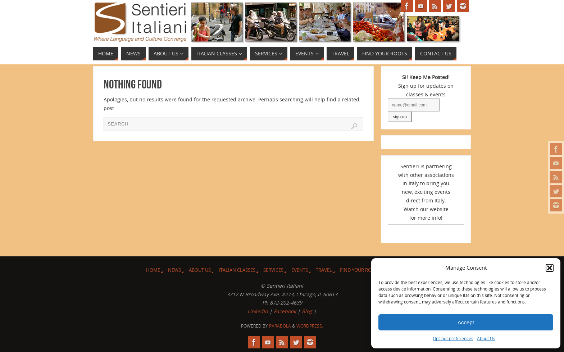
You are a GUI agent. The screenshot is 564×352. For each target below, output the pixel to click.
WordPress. (309, 326)
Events (299, 270)
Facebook (285, 311)
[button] (549, 267)
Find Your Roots (360, 270)
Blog (307, 311)
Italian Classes (237, 270)
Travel (324, 270)
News (174, 270)
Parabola (280, 326)
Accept (466, 322)
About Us (486, 338)
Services (273, 270)
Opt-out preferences (453, 338)
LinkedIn (257, 311)
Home (153, 270)
